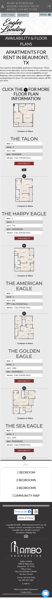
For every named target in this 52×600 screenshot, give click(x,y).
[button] (49, 6)
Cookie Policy (26, 592)
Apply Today (8, 15)
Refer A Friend (26, 517)
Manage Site (31, 532)
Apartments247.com (35, 525)
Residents (23, 15)
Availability (24, 163)
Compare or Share (24, 131)
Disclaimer (20, 532)
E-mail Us (26, 583)
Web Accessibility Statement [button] (26, 589)
